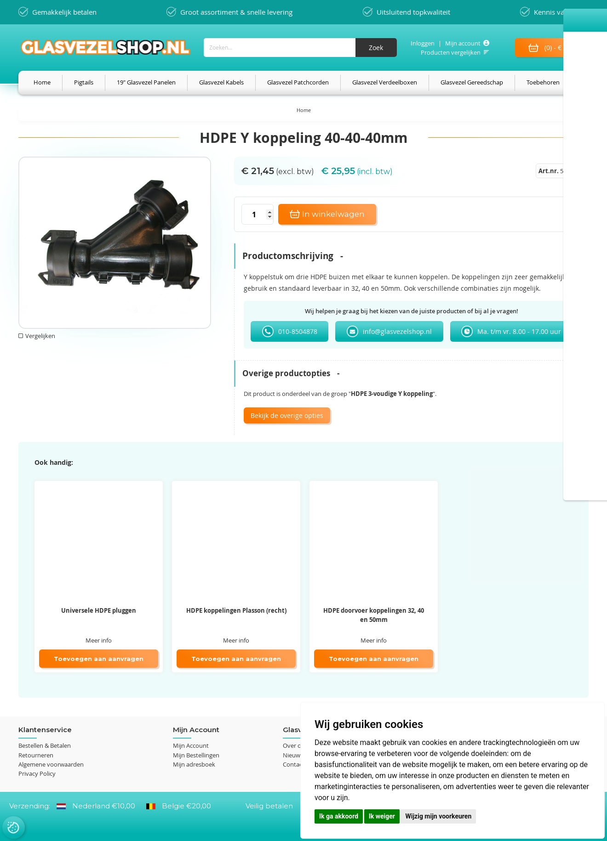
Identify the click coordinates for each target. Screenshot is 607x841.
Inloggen (421, 43)
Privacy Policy (37, 773)
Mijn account (461, 43)
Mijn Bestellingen (196, 755)
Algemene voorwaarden (51, 764)
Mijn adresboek (194, 764)
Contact (293, 764)
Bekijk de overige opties (287, 416)
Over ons (295, 746)
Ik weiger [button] (382, 816)
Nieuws (293, 755)
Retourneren (35, 755)
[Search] (374, 47)
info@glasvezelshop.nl (397, 331)
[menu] (303, 83)
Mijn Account (191, 746)
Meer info (99, 641)
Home (304, 110)
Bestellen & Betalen (44, 746)
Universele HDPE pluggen (98, 611)
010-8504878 (297, 331)
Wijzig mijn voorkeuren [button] (438, 816)
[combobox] (298, 47)
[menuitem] (42, 83)
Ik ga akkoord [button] (338, 816)
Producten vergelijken (449, 52)
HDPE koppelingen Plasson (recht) (236, 611)
